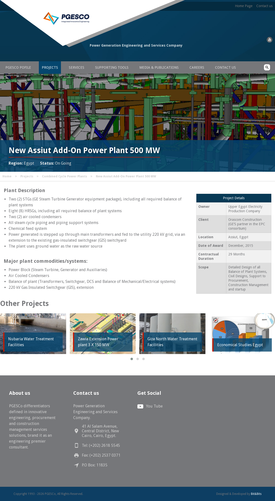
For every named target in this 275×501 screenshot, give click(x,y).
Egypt (29, 163)
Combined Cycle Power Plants (64, 176)
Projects (50, 67)
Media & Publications (159, 67)
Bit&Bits (256, 494)
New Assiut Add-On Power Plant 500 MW (126, 176)
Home (7, 176)
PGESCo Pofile (18, 67)
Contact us (264, 6)
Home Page (243, 6)
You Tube (154, 406)
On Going (63, 163)
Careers (196, 67)
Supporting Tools (112, 67)
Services (76, 67)
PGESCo (48, 54)
